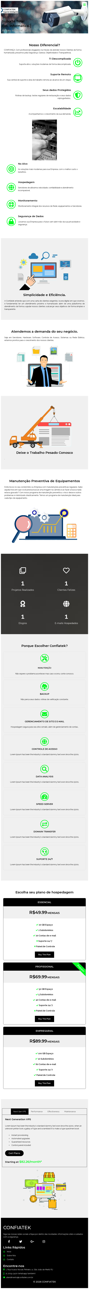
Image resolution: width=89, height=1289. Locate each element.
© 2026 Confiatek (44, 1281)
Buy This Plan (44, 955)
